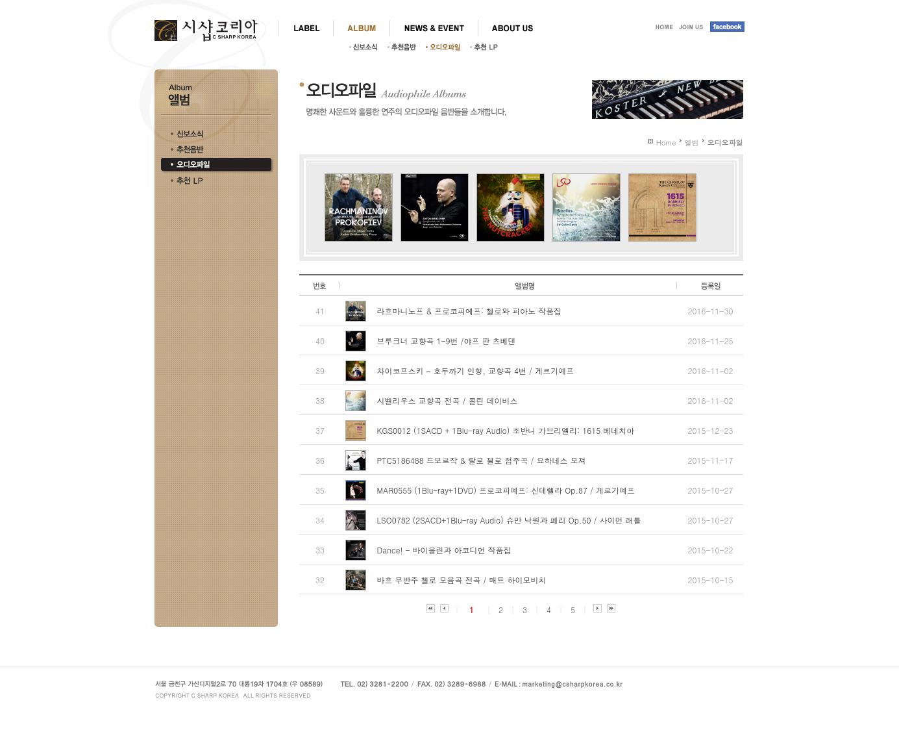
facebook (725, 28)
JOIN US (691, 28)
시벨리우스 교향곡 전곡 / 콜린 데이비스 (447, 400)
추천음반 (405, 47)
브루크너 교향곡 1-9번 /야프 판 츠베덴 (446, 340)
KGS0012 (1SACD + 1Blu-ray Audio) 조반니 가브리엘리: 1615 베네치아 (506, 430)
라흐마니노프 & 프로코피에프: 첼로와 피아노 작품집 (469, 310)
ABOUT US (512, 28)
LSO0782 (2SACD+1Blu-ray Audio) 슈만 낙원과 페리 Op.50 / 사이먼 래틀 (509, 519)
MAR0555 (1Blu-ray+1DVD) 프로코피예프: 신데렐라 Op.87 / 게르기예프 (506, 490)
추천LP (487, 47)
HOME (663, 28)
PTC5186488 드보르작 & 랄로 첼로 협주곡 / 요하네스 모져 (481, 460)
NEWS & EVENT (433, 28)
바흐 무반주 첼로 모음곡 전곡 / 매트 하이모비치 (462, 579)
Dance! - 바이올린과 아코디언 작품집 (444, 549)
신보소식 (367, 47)
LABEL (305, 28)
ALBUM (361, 28)
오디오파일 (447, 47)
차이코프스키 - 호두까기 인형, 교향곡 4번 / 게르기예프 (475, 370)
